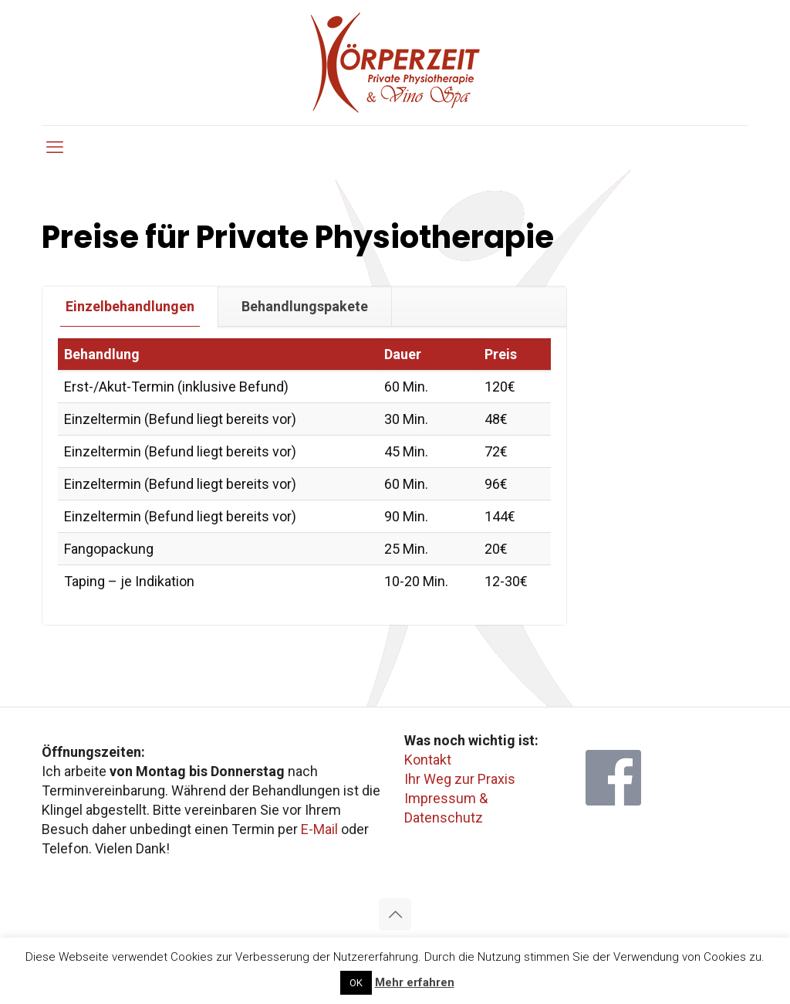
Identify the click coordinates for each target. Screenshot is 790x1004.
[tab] (130, 306)
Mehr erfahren (414, 982)
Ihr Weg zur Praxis (459, 779)
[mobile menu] (55, 147)
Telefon (65, 848)
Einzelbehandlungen (130, 306)
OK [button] (356, 983)
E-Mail (319, 829)
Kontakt (427, 759)
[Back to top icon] (395, 914)
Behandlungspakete (304, 306)
